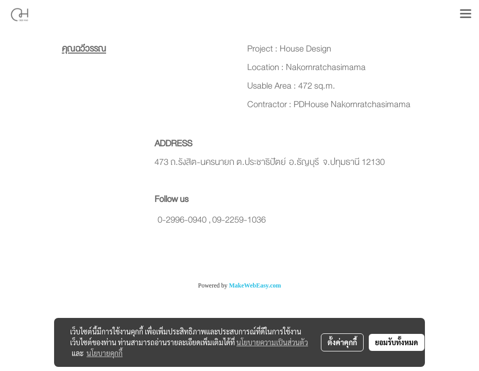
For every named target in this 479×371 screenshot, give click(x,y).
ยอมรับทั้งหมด (396, 342)
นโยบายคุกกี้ (105, 353)
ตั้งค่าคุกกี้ (342, 342)
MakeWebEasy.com (255, 285)
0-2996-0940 (182, 219)
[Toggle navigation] (465, 14)
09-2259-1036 (239, 219)
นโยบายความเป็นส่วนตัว (272, 342)
